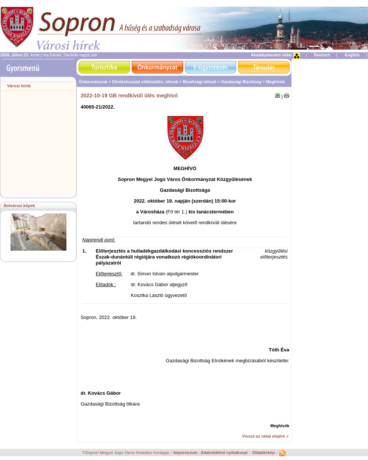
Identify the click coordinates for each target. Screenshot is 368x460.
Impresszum (186, 453)
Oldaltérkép (264, 453)
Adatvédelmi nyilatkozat (224, 453)
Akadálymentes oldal (271, 55)
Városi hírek (19, 86)
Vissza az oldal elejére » (265, 436)
